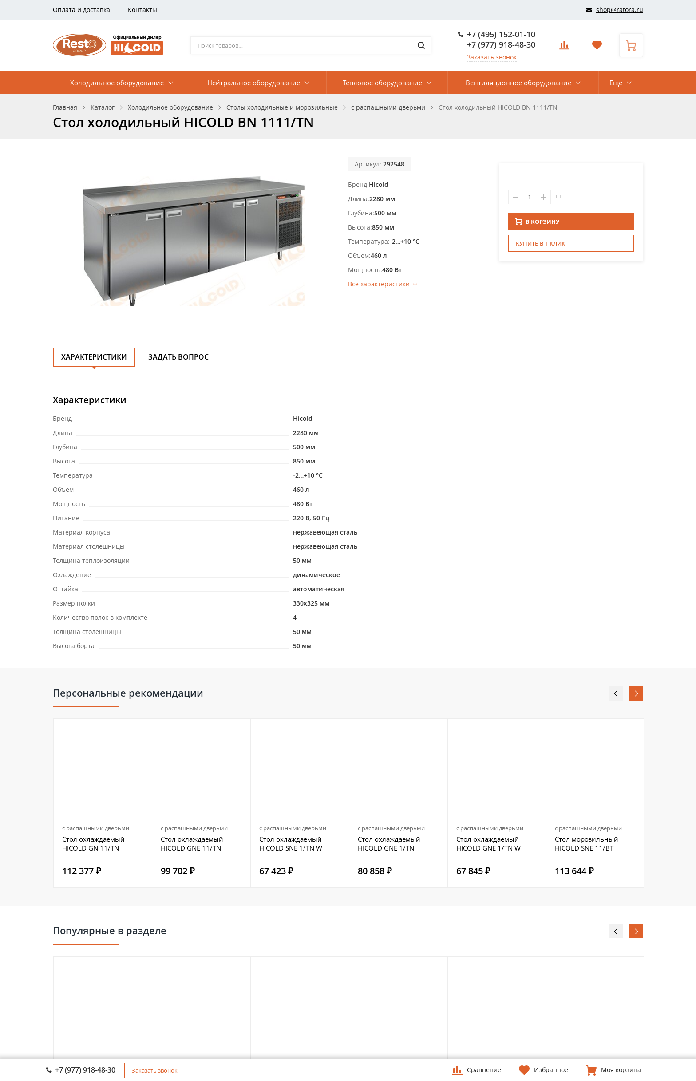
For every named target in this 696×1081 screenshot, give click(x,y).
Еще (615, 82)
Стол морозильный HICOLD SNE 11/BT (586, 843)
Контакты (142, 9)
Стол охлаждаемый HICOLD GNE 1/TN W (488, 843)
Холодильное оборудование (117, 82)
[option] (103, 803)
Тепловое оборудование (382, 82)
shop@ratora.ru (619, 9)
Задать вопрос (178, 357)
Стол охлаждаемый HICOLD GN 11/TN (93, 843)
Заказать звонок (492, 57)
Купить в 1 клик (540, 246)
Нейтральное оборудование (253, 82)
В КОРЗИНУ (537, 224)
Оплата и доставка (81, 9)
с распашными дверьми (95, 828)
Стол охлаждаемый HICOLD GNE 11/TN (192, 843)
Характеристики (94, 357)
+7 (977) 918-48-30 (501, 44)
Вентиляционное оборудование (518, 82)
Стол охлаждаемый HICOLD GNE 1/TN (389, 843)
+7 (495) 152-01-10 (501, 34)
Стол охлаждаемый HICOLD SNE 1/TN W (290, 843)
